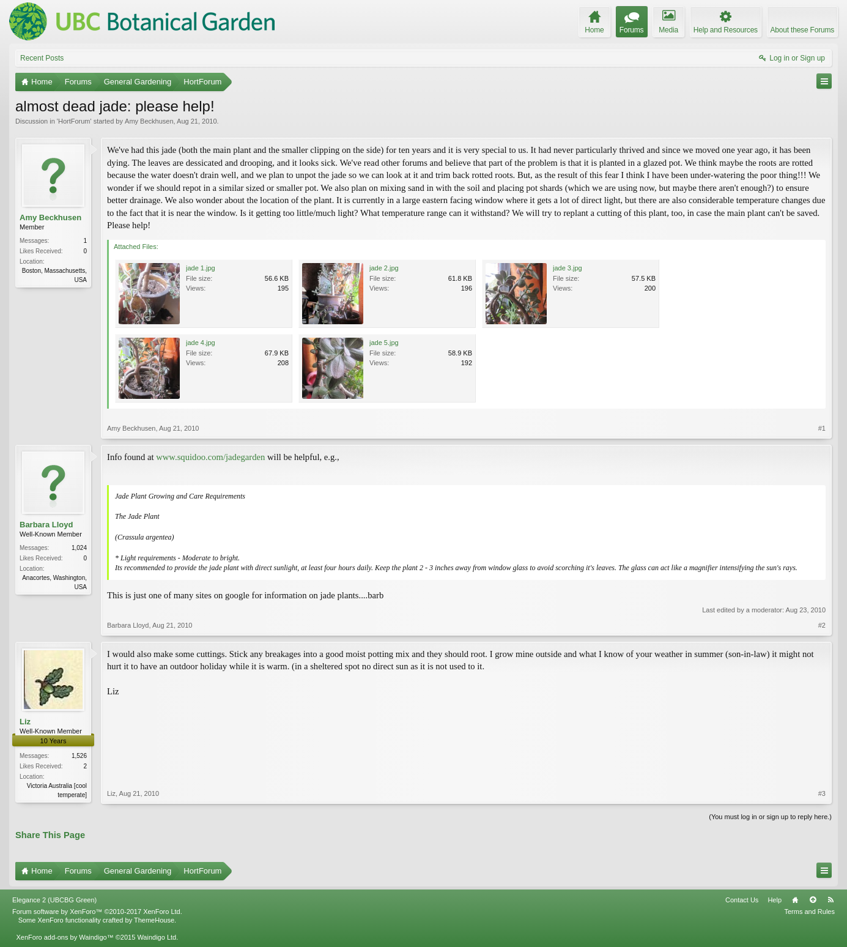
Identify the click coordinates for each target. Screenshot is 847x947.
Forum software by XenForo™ (97, 911)
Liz (25, 721)
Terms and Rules (809, 911)
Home (795, 900)
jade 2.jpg (384, 268)
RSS (830, 900)
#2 (822, 625)
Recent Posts (42, 58)
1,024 (79, 547)
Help (774, 900)
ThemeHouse (154, 920)
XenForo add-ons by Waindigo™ (64, 937)
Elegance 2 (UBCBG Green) (54, 900)
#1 (822, 428)
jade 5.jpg (384, 342)
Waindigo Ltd (156, 937)
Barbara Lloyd (46, 524)
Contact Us (741, 900)
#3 (822, 793)
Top (812, 900)
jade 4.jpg (200, 342)
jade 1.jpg (200, 268)
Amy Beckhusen (149, 121)
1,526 (79, 755)
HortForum (74, 121)
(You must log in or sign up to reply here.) (770, 816)
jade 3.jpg (567, 268)
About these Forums (802, 30)
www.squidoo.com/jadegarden (210, 457)
